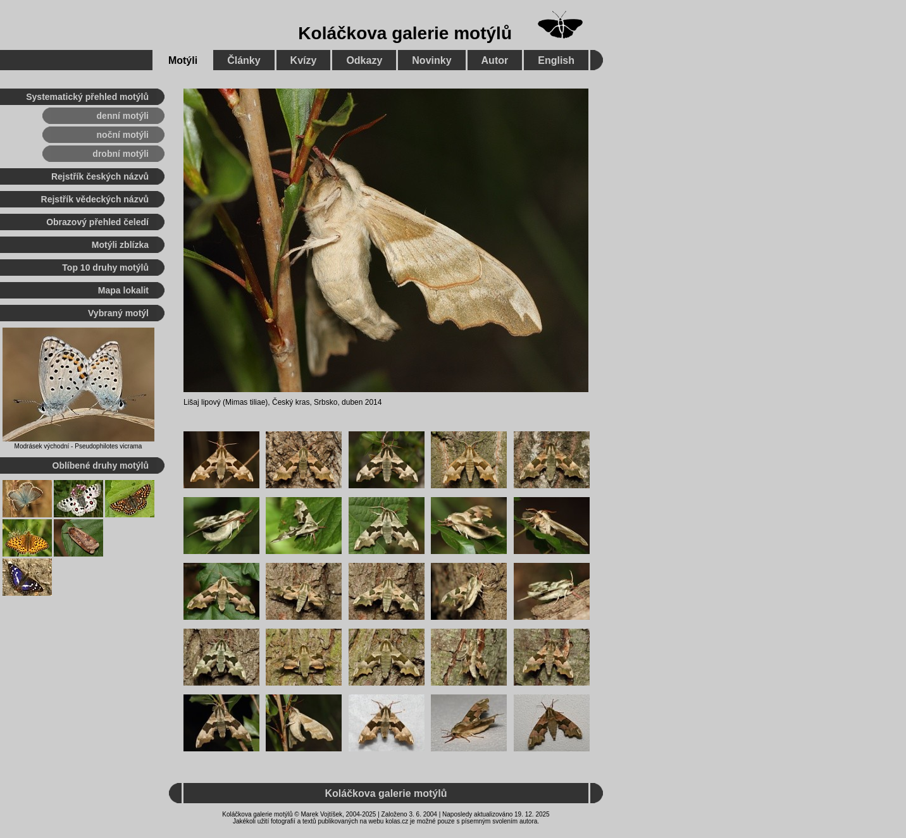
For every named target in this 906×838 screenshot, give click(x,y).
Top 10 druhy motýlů (105, 267)
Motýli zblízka (120, 245)
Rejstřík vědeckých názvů (95, 199)
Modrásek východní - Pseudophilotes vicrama (78, 446)
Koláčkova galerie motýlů (405, 33)
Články (243, 60)
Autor (495, 60)
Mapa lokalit (123, 290)
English (556, 60)
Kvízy (303, 60)
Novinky (431, 60)
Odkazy (364, 60)
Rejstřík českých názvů (100, 176)
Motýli (182, 60)
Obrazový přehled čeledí (97, 222)
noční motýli (123, 135)
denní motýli (123, 116)
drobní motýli (120, 154)
